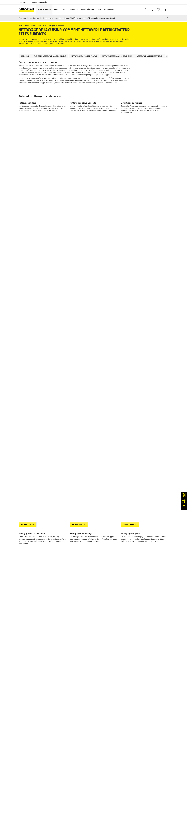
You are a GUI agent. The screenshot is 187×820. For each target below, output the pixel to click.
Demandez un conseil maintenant (103, 18)
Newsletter (23, 609)
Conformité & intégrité (27, 623)
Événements (23, 612)
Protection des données (103, 597)
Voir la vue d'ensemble (31, 551)
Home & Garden (44, 9)
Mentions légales (101, 594)
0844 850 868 (77, 611)
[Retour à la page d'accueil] (27, 9)
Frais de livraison (25, 568)
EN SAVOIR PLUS (27, 119)
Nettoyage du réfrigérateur (149, 56)
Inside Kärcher (87, 9)
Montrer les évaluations (142, 579)
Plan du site (99, 603)
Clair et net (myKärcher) (27, 600)
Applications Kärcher (26, 614)
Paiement (22, 573)
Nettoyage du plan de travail (84, 56)
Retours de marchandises (28, 579)
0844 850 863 (79, 608)
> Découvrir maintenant (28, 484)
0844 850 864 (73, 614)
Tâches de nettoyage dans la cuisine (50, 56)
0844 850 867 (79, 617)
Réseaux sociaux (24, 620)
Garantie (22, 576)
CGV (20, 582)
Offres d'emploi (24, 617)
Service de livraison (25, 571)
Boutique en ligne (106, 9)
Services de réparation (27, 597)
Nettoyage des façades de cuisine (117, 56)
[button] (166, 55)
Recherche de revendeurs (28, 594)
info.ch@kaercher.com (70, 624)
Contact (21, 606)
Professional (60, 9)
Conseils (25, 56)
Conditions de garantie (103, 600)
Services (74, 9)
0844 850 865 (64, 621)
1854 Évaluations (140, 576)
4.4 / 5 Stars (138, 573)
